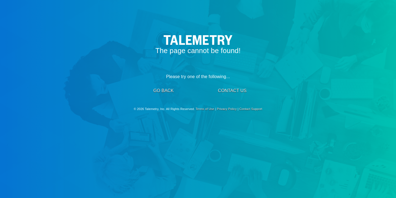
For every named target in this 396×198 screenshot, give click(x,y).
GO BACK (163, 90)
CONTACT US (232, 90)
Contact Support (250, 109)
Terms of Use (205, 109)
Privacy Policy (227, 109)
